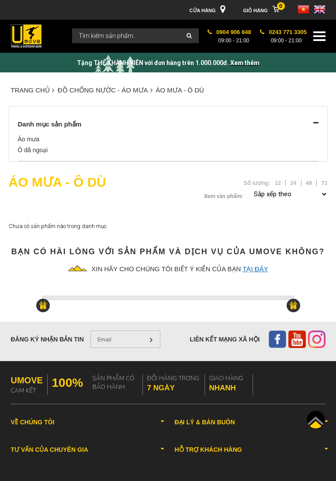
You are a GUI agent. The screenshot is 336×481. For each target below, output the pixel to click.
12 (278, 183)
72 (324, 183)
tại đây (255, 269)
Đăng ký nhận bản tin (47, 339)
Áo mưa (28, 139)
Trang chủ (32, 90)
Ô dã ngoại (33, 150)
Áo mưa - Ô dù (180, 90)
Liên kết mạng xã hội (225, 339)
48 (309, 183)
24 (293, 183)
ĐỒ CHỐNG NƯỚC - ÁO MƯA (105, 90)
